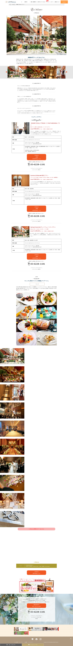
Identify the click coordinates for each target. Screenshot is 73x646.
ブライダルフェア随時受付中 (64, 2)
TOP (9, 4)
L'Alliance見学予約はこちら (36, 572)
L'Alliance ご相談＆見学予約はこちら (36, 157)
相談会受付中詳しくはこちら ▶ (36, 605)
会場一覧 (13, 4)
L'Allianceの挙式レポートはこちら (36, 529)
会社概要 (26, 642)
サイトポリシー (30, 642)
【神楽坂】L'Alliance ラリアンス (20, 4)
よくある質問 (16, 642)
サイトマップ (21, 642)
